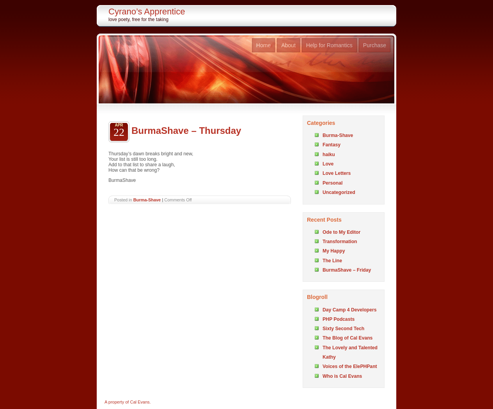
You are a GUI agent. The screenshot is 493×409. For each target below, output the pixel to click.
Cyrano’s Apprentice (146, 11)
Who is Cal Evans (342, 376)
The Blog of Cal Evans (347, 338)
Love (328, 164)
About (288, 45)
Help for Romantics (329, 45)
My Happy (334, 251)
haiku (329, 154)
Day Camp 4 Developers (350, 310)
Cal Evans (139, 402)
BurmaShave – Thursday (186, 130)
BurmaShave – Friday (347, 270)
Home (263, 45)
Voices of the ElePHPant (350, 366)
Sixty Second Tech (343, 328)
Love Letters (337, 173)
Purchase (374, 45)
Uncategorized (339, 192)
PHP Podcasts (339, 319)
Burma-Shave (147, 199)
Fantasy (331, 145)
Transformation (340, 241)
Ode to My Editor (341, 232)
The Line (332, 260)
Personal (332, 183)
